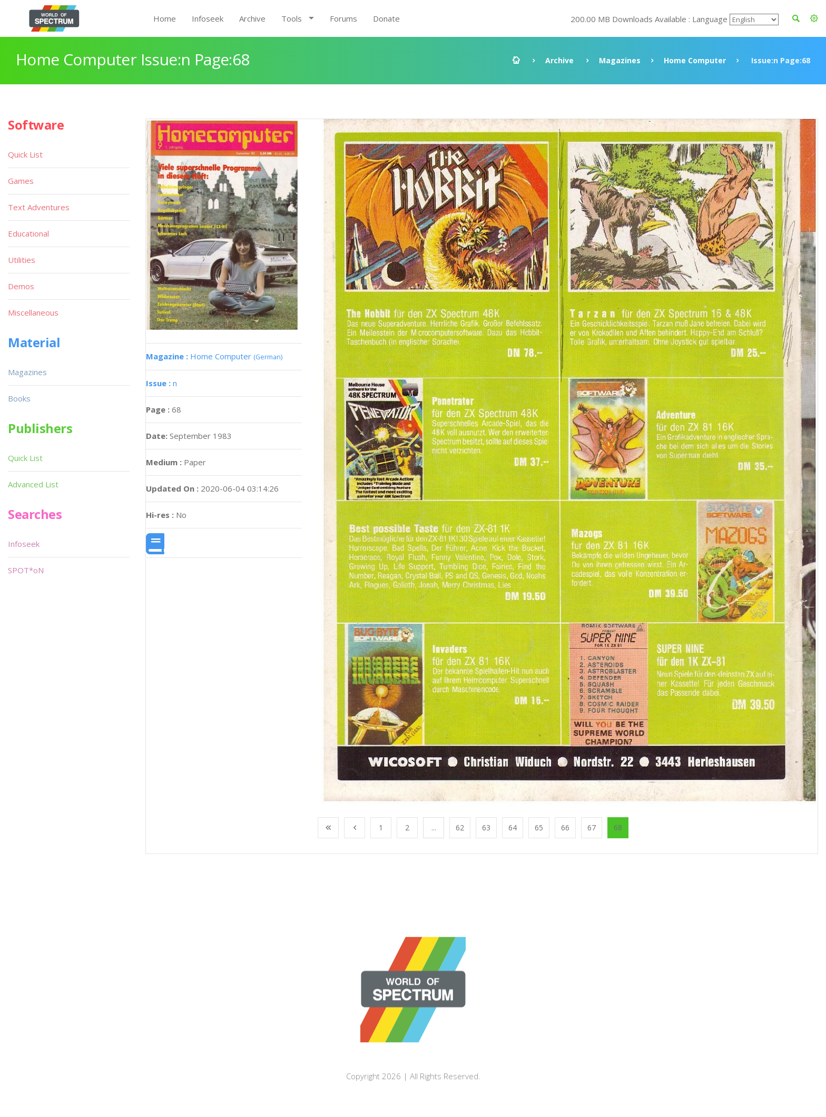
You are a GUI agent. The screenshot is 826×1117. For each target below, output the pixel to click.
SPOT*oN (26, 570)
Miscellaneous (33, 312)
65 (539, 827)
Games (21, 180)
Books (19, 398)
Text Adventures (39, 207)
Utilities (21, 259)
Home (164, 18)
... (433, 827)
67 (591, 827)
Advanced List (33, 484)
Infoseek (207, 18)
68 (618, 827)
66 (565, 827)
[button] (814, 18)
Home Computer (695, 60)
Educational (28, 233)
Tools (291, 18)
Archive (252, 18)
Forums (343, 18)
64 (512, 827)
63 (486, 827)
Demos (21, 286)
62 (460, 827)
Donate (386, 18)
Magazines (620, 60)
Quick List (25, 154)
